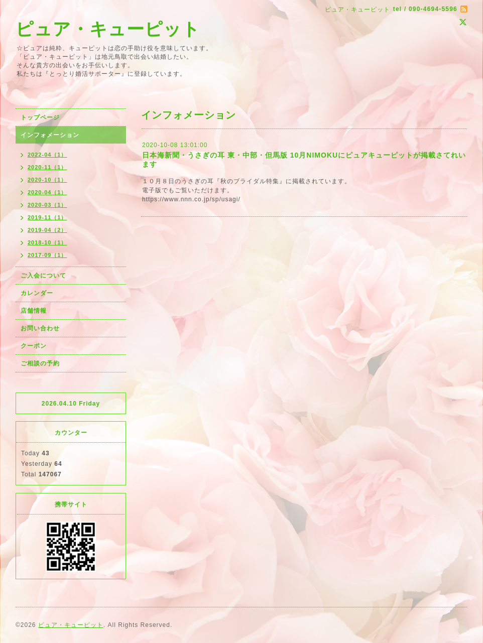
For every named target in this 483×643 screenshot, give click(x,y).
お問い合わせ (40, 328)
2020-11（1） (47, 167)
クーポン (34, 345)
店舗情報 (34, 310)
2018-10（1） (47, 242)
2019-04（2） (47, 230)
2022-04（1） (47, 155)
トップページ (40, 117)
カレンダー (37, 293)
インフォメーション (50, 135)
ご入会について (43, 275)
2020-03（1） (47, 205)
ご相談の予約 (40, 363)
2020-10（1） (47, 180)
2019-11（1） (47, 217)
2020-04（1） (47, 192)
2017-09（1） (47, 255)
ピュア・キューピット (108, 29)
